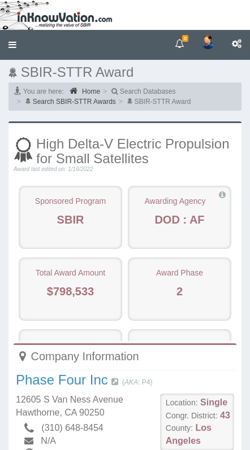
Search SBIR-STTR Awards (74, 102)
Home (85, 90)
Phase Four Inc (62, 379)
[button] (12, 45)
